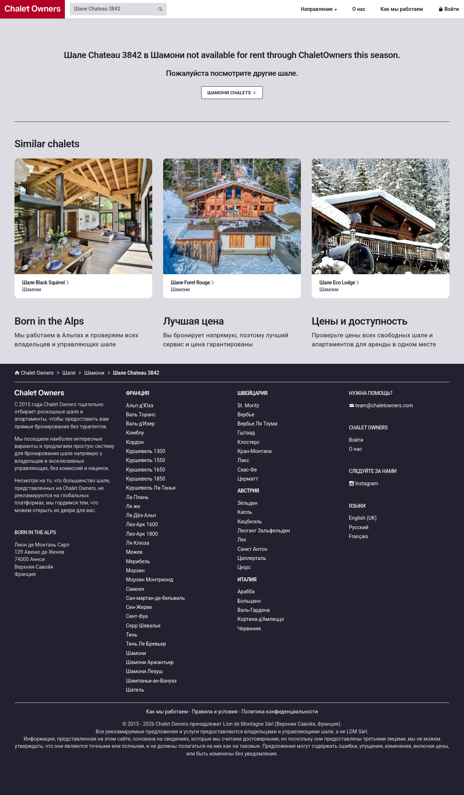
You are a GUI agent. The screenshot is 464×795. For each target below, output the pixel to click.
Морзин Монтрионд (149, 579)
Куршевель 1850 (145, 479)
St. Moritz (248, 405)
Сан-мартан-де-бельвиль (155, 598)
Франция (137, 393)
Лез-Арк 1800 (142, 534)
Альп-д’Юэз (139, 405)
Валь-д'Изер (140, 424)
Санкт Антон (252, 549)
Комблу (135, 433)
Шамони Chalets (232, 92)
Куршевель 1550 (145, 460)
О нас (358, 9)
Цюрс (244, 567)
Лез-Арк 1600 (142, 524)
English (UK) (363, 518)
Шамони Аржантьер (150, 662)
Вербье (245, 414)
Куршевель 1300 (145, 451)
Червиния (249, 628)
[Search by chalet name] (111, 9)
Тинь (131, 635)
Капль (244, 512)
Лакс (243, 460)
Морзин (135, 570)
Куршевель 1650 (145, 470)
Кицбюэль (249, 521)
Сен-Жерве (139, 607)
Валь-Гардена (253, 610)
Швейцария (252, 393)
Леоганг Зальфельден (263, 531)
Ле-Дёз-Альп (141, 515)
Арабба (246, 591)
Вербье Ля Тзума (257, 424)
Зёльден (247, 503)
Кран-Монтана (254, 451)
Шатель (135, 690)
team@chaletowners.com (381, 405)
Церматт (247, 479)
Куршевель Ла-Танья (151, 488)
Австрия (248, 491)
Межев (134, 552)
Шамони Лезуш (144, 671)
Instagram (363, 483)
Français (358, 536)
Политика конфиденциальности (279, 711)
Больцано (249, 601)
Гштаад (246, 433)
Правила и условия (214, 711)
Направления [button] (317, 9)
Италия (246, 579)
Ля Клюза (137, 543)
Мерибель (138, 561)
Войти (448, 9)
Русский (359, 527)
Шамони (136, 653)
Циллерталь (251, 558)
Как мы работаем (402, 9)
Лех (241, 540)
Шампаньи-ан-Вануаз (151, 681)
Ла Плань (137, 497)
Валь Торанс (141, 414)
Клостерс (248, 442)
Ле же (133, 506)
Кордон (135, 442)
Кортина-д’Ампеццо (260, 619)
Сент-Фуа (137, 616)
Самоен (135, 589)
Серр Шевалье (143, 626)
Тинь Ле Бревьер (146, 644)
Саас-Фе (247, 470)
